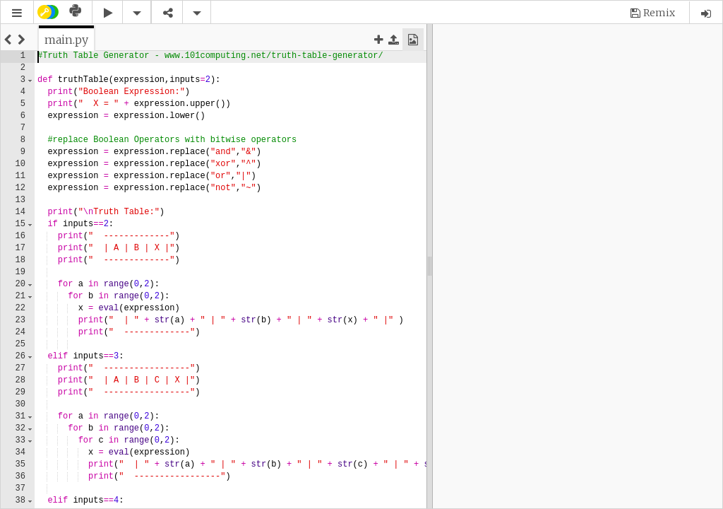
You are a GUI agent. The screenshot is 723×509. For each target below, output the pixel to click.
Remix (659, 13)
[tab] (66, 40)
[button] (17, 13)
